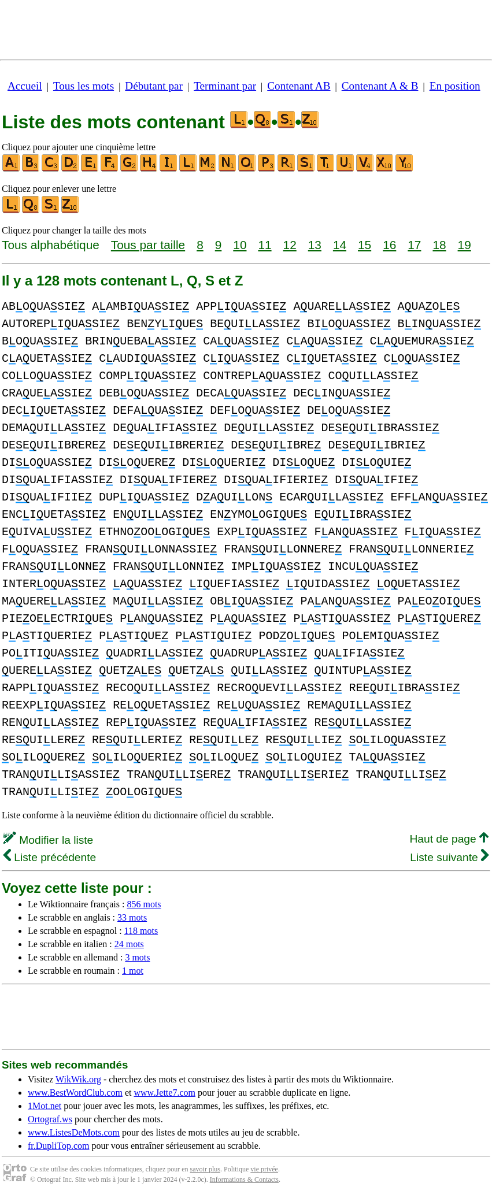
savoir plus (205, 1169)
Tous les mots (83, 86)
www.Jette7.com (164, 1092)
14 (339, 244)
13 (314, 244)
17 (414, 244)
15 (364, 244)
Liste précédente (49, 857)
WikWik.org (78, 1079)
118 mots (141, 931)
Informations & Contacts (244, 1179)
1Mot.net (44, 1106)
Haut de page (449, 839)
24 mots (129, 944)
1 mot (132, 971)
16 (389, 244)
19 (464, 244)
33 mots (132, 917)
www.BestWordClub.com (75, 1092)
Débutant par (154, 86)
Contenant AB (298, 86)
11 (264, 244)
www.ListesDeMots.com (74, 1132)
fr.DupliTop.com (58, 1146)
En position (455, 86)
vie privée (264, 1169)
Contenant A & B (380, 86)
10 (239, 244)
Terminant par (225, 86)
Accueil (25, 86)
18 (439, 244)
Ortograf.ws (50, 1119)
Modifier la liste (48, 840)
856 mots (144, 904)
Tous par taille (148, 244)
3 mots (137, 957)
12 (290, 244)
